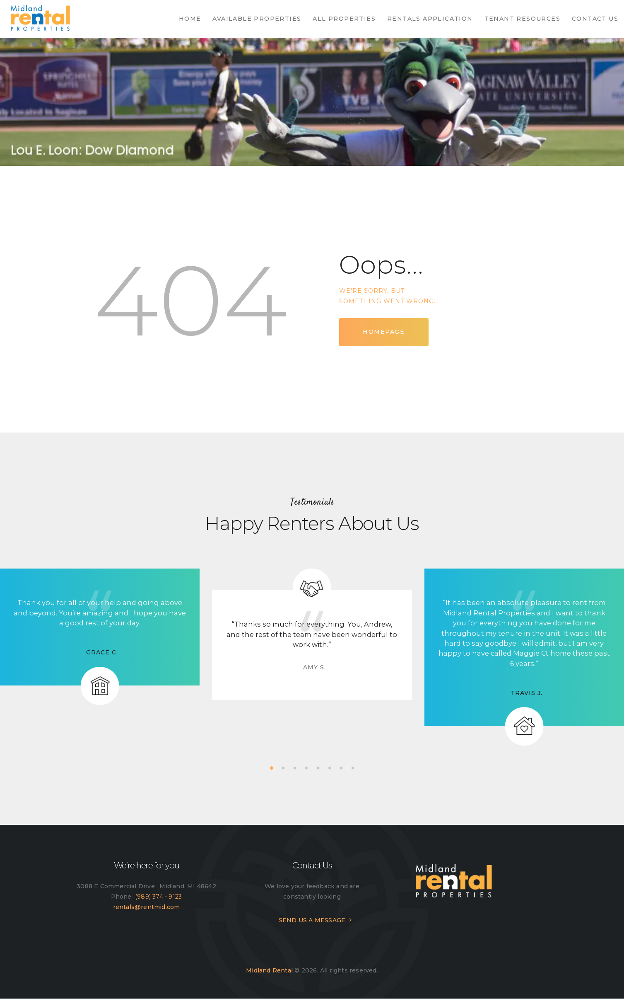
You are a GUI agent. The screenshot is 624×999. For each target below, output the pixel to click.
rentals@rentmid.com (146, 907)
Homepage (384, 331)
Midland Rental (269, 970)
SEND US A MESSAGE (312, 920)
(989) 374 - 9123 (158, 896)
